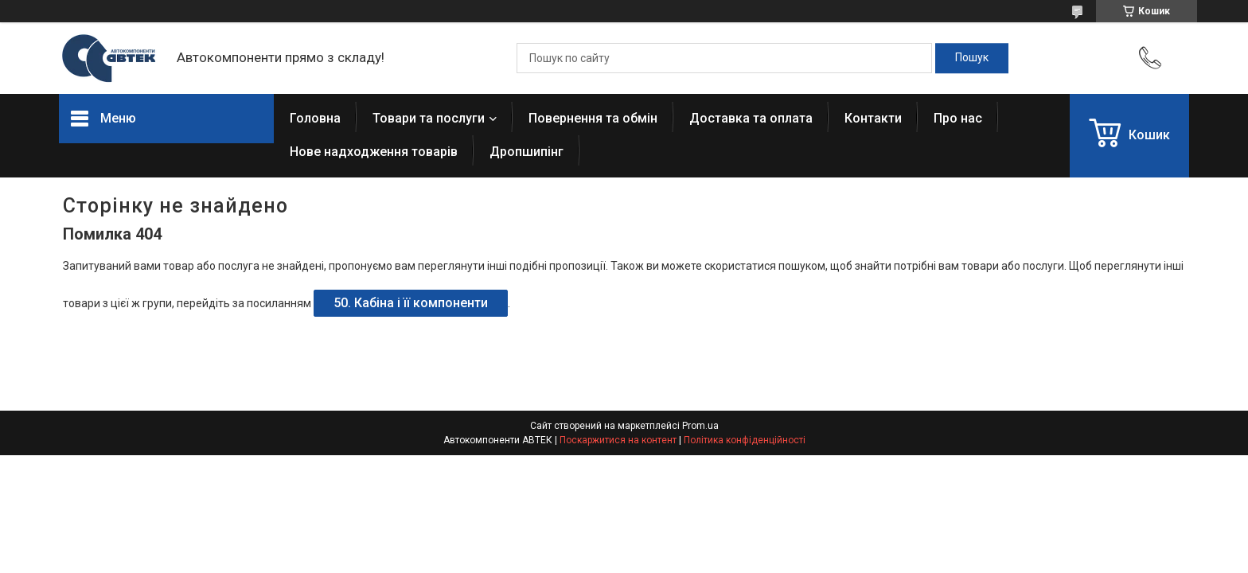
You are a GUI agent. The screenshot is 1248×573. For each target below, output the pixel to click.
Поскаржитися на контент (618, 440)
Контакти (873, 118)
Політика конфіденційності (744, 440)
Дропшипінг (526, 151)
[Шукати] (971, 58)
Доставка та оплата (751, 118)
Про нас (958, 118)
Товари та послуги (428, 118)
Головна (315, 118)
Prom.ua (700, 425)
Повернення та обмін (592, 118)
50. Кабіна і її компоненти (410, 302)
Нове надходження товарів (374, 151)
